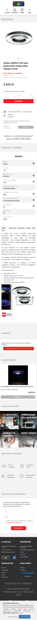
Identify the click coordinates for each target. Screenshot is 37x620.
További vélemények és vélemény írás (18, 348)
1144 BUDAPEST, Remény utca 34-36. (8, 547)
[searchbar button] (7, 10)
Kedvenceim (4, 577)
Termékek (22, 570)
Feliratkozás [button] (26, 127)
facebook (14, 557)
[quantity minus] (6, 96)
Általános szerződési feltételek (26, 547)
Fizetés (22, 552)
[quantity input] (17, 95)
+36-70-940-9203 (6, 550)
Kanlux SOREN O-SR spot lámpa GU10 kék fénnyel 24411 (17, 387)
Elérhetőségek (24, 557)
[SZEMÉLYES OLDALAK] (15, 10)
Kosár (3, 575)
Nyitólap (22, 568)
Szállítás (22, 554)
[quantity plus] (31, 96)
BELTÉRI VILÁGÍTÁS (7, 19)
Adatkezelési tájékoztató (27, 550)
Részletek (18, 397)
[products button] (29, 10)
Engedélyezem (24, 616)
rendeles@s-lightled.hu (8, 552)
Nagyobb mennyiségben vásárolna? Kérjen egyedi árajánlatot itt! (16, 121)
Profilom (4, 572)
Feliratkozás (18, 528)
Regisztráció (4, 570)
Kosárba (18, 101)
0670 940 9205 (22, 138)
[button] (11, 112)
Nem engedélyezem (12, 616)
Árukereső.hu (28, 576)
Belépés (3, 568)
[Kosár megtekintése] (22, 10)
